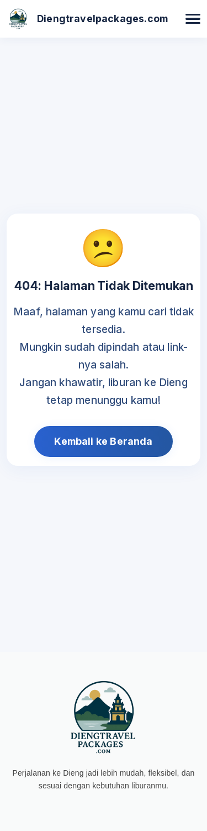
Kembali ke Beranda (103, 441)
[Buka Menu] (192, 19)
